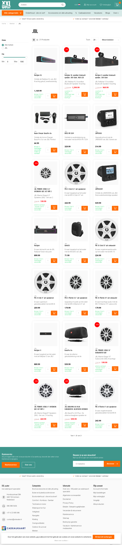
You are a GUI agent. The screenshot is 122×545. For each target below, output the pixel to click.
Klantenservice (11, 465)
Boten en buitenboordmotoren (43, 493)
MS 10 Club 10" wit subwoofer (105, 245)
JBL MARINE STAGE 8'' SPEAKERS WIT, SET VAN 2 (45, 408)
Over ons (117, 13)
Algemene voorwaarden (72, 495)
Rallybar (37, 245)
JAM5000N (99, 189)
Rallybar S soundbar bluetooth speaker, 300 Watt (105, 76)
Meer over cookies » (61, 540)
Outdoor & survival (39, 527)
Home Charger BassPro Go (43, 133)
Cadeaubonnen (84, 13)
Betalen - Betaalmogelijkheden (74, 507)
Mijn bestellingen (99, 493)
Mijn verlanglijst (99, 496)
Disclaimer (67, 499)
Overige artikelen (38, 523)
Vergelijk (96, 500)
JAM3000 (98, 133)
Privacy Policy (68, 503)
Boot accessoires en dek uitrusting (45, 489)
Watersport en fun (39, 508)
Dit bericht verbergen (103, 537)
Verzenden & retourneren (72, 510)
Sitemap (66, 518)
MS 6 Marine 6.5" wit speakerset (76, 298)
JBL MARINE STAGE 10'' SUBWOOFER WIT (103, 351)
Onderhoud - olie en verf (35, 13)
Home (4, 23)
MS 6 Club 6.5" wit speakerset (75, 189)
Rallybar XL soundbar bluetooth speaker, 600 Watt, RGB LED (75, 76)
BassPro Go (68, 350)
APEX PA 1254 (69, 133)
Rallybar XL (38, 75)
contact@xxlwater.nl (14, 519)
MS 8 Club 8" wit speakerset (44, 298)
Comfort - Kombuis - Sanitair (43, 500)
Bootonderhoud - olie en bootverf (44, 496)
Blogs (108, 13)
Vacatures (98, 13)
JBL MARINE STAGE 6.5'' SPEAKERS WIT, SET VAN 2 (43, 190)
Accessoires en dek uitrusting (60, 13)
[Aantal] (48, 96)
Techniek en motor (39, 504)
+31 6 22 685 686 (13, 513)
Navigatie (35, 515)
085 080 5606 (12, 506)
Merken (12, 23)
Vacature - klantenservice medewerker (72, 527)
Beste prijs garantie (70, 522)
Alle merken (9, 45)
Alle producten (98, 504)
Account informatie (100, 489)
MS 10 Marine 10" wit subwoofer (106, 298)
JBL (19, 23)
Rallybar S (37, 350)
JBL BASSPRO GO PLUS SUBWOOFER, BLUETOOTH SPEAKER (76, 408)
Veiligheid (35, 512)
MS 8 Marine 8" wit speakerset (106, 407)
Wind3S (67, 245)
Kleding (35, 519)
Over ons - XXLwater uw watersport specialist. (76, 490)
